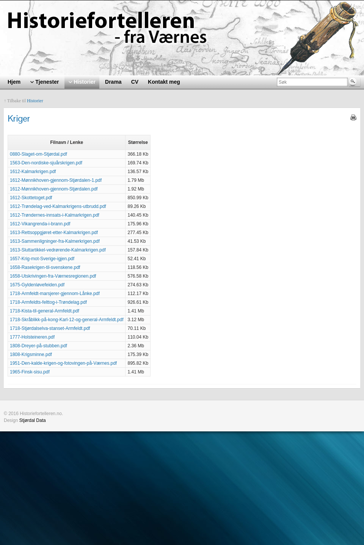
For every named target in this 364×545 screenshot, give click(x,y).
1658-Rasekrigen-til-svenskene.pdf (45, 267)
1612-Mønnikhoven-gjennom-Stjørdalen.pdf (53, 189)
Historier (35, 100)
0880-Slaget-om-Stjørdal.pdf (38, 154)
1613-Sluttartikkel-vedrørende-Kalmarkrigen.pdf (58, 250)
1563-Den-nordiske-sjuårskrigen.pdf (46, 163)
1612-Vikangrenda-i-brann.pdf (40, 223)
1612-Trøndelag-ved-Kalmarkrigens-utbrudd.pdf (58, 206)
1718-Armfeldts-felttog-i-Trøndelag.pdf (48, 302)
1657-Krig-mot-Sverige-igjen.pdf (42, 258)
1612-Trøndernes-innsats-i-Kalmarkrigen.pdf (54, 215)
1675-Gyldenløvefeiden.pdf (37, 284)
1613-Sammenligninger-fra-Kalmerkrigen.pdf (55, 241)
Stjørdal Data (32, 420)
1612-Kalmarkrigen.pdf (33, 171)
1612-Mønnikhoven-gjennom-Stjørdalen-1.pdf (56, 180)
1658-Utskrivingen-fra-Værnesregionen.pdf (53, 276)
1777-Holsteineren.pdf (32, 337)
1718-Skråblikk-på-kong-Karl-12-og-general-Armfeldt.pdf (66, 319)
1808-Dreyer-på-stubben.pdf (38, 345)
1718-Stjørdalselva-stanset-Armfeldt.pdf (50, 328)
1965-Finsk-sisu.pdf (30, 372)
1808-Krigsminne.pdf (31, 354)
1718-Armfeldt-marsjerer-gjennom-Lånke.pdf (55, 293)
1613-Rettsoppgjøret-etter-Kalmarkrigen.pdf (54, 232)
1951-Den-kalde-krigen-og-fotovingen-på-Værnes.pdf (63, 363)
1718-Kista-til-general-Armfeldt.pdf (44, 311)
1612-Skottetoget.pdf (31, 197)
